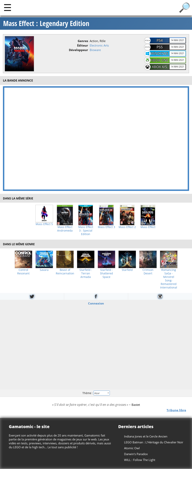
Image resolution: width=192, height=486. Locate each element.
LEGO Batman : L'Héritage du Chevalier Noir (153, 442)
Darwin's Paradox (136, 454)
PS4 (160, 40)
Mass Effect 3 (106, 227)
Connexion (96, 303)
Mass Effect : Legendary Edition (46, 23)
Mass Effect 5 (44, 224)
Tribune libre (176, 410)
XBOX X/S (159, 66)
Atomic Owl (132, 448)
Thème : (95, 393)
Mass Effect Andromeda (65, 228)
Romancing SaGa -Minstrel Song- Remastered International (168, 278)
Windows (159, 53)
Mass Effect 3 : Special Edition (85, 230)
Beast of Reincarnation (65, 271)
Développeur (78, 50)
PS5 (160, 47)
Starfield (127, 270)
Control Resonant (23, 271)
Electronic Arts (99, 45)
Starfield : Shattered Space (106, 273)
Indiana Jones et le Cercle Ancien (145, 436)
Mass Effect (148, 227)
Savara (44, 270)
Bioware (95, 50)
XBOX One (159, 60)
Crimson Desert (147, 271)
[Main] (7, 7)
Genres (83, 41)
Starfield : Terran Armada (85, 273)
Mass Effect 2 (127, 227)
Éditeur (82, 45)
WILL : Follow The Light (139, 460)
